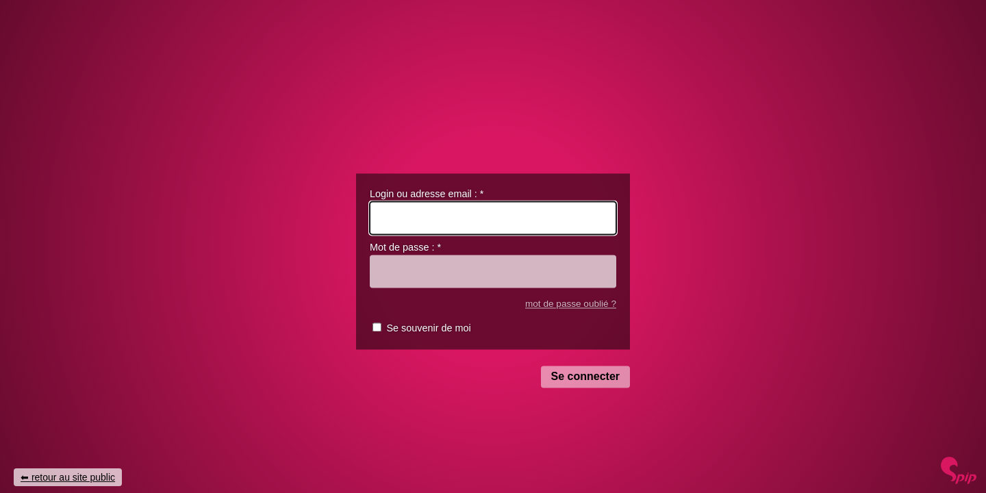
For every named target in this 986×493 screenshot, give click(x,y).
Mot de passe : (405, 247)
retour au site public (73, 477)
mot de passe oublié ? (570, 304)
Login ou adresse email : (426, 193)
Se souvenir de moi (428, 328)
